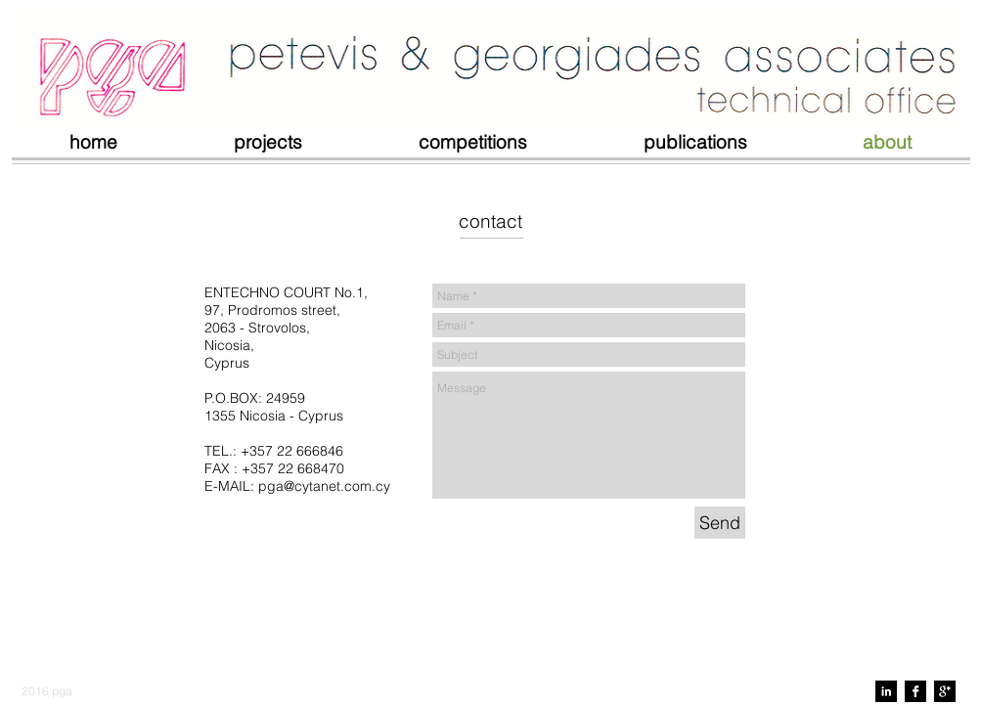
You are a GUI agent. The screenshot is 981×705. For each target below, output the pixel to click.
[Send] (719, 523)
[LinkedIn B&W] (886, 691)
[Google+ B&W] (945, 691)
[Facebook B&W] (915, 691)
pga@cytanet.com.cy (324, 486)
